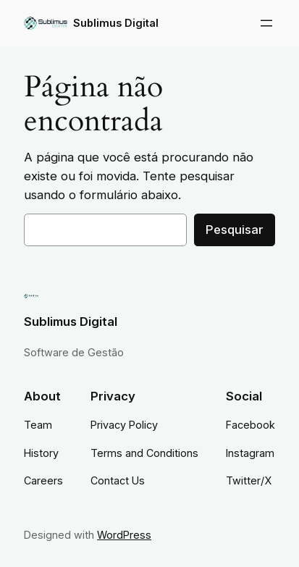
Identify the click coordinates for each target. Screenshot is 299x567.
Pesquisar (235, 229)
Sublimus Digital (116, 23)
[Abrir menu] (266, 23)
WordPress (124, 535)
